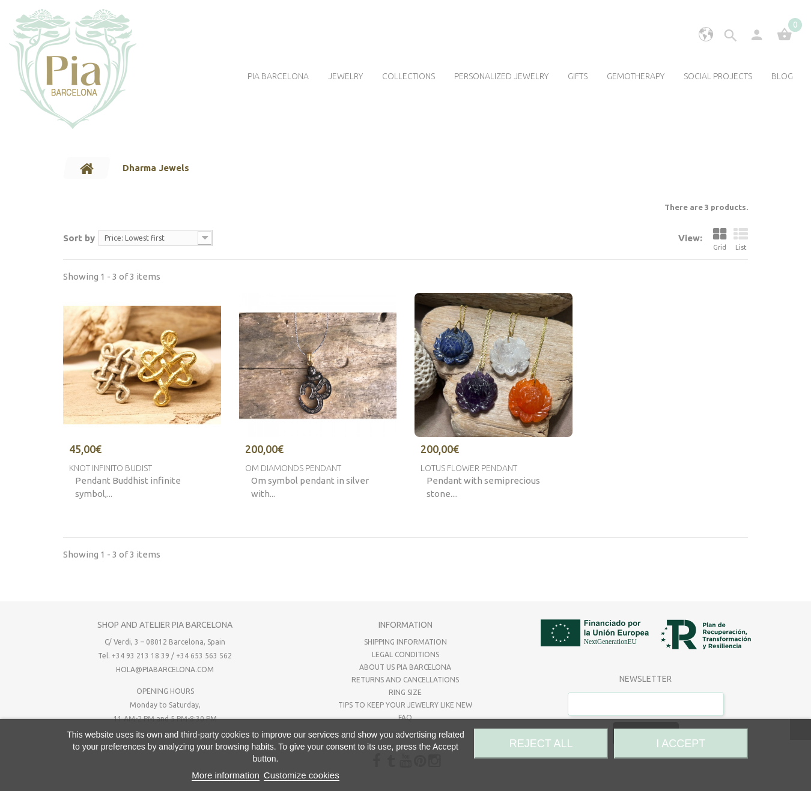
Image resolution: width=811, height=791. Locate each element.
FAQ (405, 717)
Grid (719, 239)
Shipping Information (405, 642)
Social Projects (718, 76)
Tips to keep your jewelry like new (405, 705)
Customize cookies (301, 775)
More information (226, 775)
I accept (680, 744)
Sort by (79, 238)
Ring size (405, 692)
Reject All (541, 744)
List (741, 239)
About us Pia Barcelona (405, 667)
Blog (782, 76)
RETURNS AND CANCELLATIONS (405, 680)
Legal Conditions (405, 654)
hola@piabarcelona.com (165, 669)
